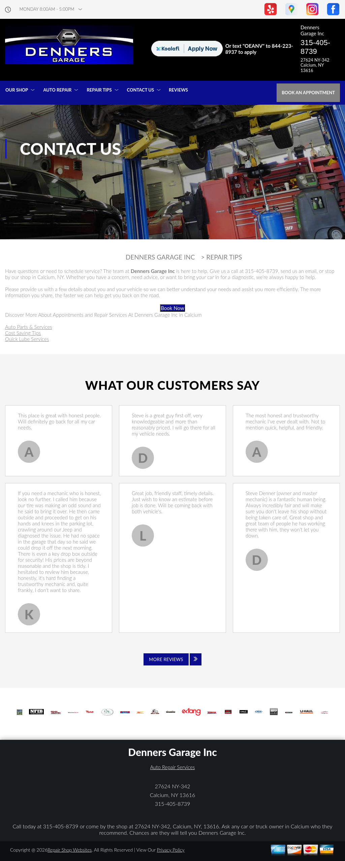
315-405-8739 (315, 47)
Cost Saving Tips (23, 333)
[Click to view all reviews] (172, 659)
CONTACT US (140, 90)
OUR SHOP (16, 90)
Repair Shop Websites (70, 850)
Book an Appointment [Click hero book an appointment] (308, 92)
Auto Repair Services (172, 767)
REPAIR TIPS (99, 90)
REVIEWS (178, 90)
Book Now (172, 308)
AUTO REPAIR (57, 90)
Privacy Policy (170, 850)
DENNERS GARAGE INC (160, 257)
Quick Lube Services (27, 339)
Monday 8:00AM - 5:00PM (47, 9)
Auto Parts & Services (28, 327)
